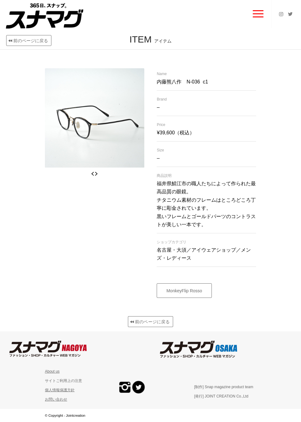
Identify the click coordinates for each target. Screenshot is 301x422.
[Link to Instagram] (281, 14)
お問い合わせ (56, 399)
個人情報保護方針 (60, 390)
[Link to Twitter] (290, 14)
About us (52, 371)
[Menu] (255, 14)
